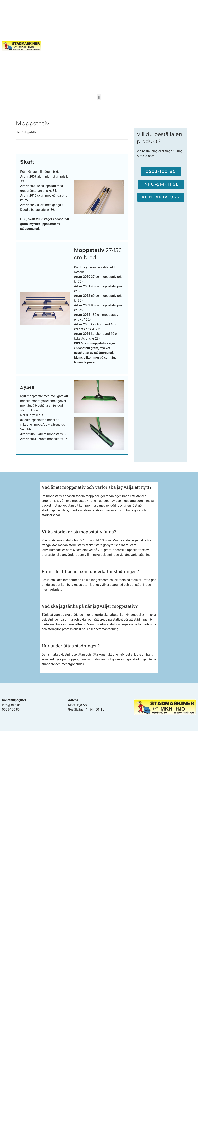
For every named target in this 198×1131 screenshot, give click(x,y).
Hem (18, 132)
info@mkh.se (11, 705)
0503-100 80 (11, 709)
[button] (99, 97)
